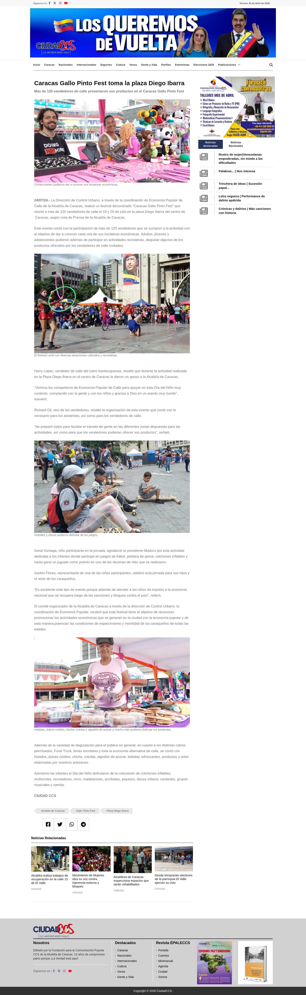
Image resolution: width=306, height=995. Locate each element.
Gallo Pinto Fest (85, 810)
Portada (163, 950)
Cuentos (163, 955)
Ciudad (162, 971)
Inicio (36, 64)
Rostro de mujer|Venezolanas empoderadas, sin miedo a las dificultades (241, 158)
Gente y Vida (149, 64)
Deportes (106, 64)
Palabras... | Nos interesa (237, 171)
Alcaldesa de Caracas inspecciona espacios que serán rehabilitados (131, 880)
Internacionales (86, 64)
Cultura (120, 64)
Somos (162, 977)
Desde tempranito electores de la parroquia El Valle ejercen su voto (173, 878)
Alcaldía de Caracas (53, 810)
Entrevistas (182, 64)
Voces (133, 64)
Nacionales (66, 64)
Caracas (49, 64)
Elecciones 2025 (204, 64)
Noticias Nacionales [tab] (236, 144)
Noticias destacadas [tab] (210, 144)
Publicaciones (227, 64)
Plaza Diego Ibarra (118, 810)
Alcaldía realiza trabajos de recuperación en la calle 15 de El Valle (49, 879)
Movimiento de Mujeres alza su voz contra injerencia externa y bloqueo (88, 880)
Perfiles (166, 64)
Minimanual (165, 961)
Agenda (163, 966)
